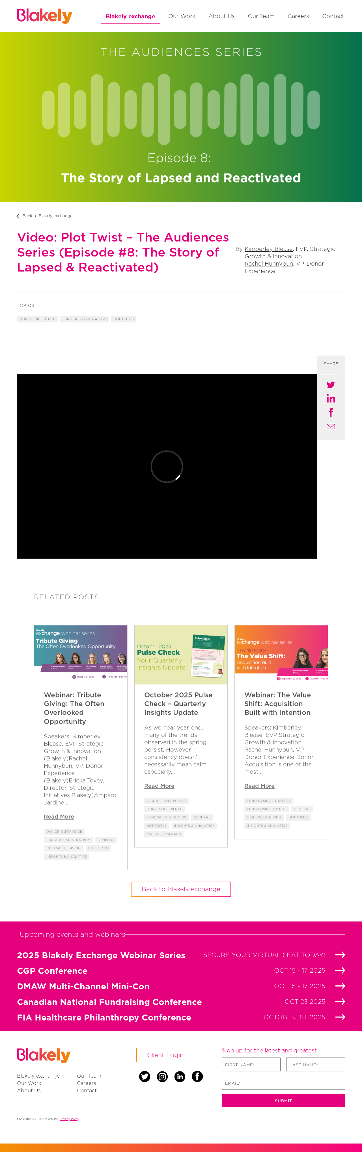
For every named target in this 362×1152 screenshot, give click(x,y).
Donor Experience (37, 319)
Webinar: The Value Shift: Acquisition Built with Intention (277, 714)
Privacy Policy (69, 1119)
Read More (59, 827)
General (106, 850)
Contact (333, 16)
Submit (283, 1101)
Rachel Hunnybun (269, 263)
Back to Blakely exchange (47, 216)
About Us (221, 16)
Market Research (164, 844)
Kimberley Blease (269, 249)
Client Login (165, 1055)
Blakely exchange (130, 16)
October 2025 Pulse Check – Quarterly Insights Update (178, 714)
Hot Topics (124, 319)
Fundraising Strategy (84, 319)
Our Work (181, 16)
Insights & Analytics (66, 867)
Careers (298, 16)
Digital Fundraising (166, 811)
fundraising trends (166, 828)
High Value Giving (63, 858)
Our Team (261, 16)
